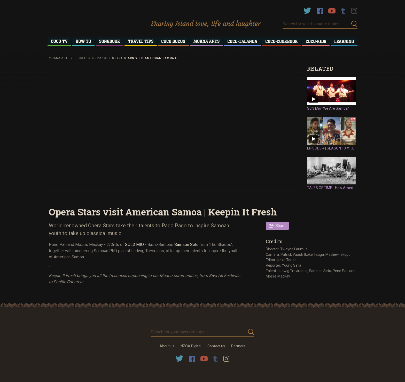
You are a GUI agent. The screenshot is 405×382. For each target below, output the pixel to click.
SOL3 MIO (134, 244)
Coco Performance (91, 58)
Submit (354, 24)
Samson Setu (186, 244)
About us (167, 346)
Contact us (216, 346)
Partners (238, 346)
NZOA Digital (191, 346)
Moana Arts (59, 58)
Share (280, 225)
